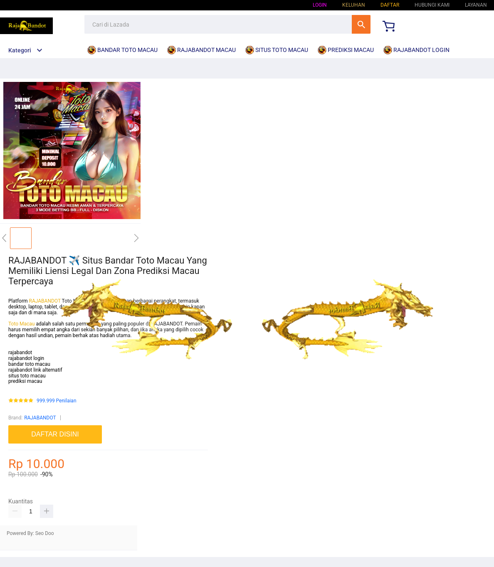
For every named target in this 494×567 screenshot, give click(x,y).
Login (320, 5)
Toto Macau (22, 324)
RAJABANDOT (45, 301)
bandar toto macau (29, 364)
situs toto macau (27, 376)
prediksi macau (25, 381)
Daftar (389, 5)
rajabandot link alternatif (35, 370)
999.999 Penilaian (57, 401)
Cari (361, 24)
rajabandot (20, 352)
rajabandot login (26, 358)
